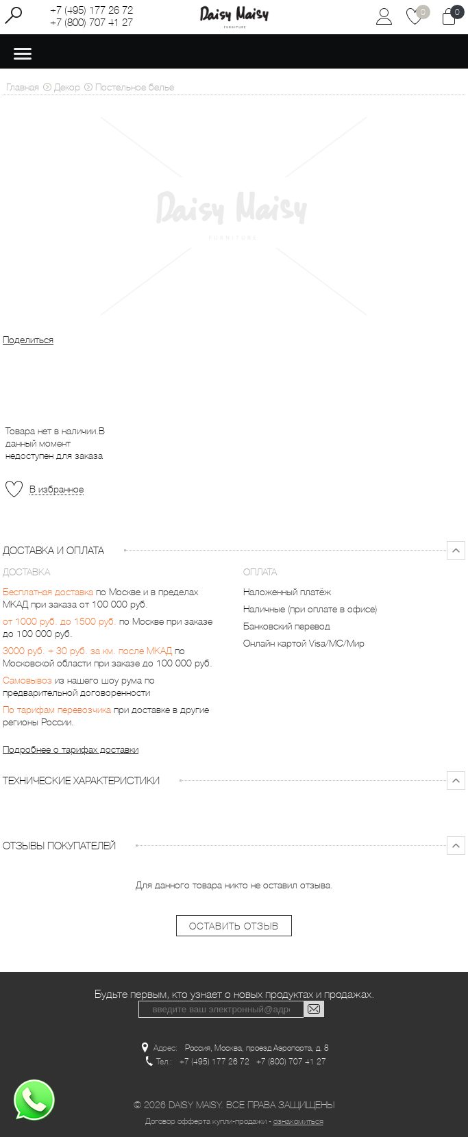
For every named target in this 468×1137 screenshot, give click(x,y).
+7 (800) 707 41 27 (91, 22)
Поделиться (28, 339)
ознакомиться (298, 1121)
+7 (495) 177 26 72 (91, 10)
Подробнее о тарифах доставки (70, 749)
